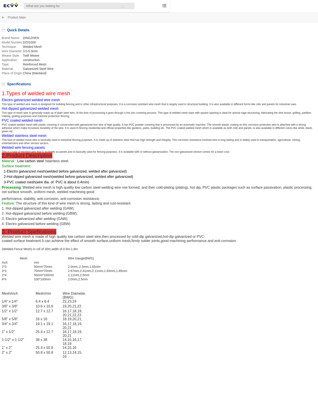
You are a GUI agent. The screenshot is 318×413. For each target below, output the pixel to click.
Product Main (17, 17)
